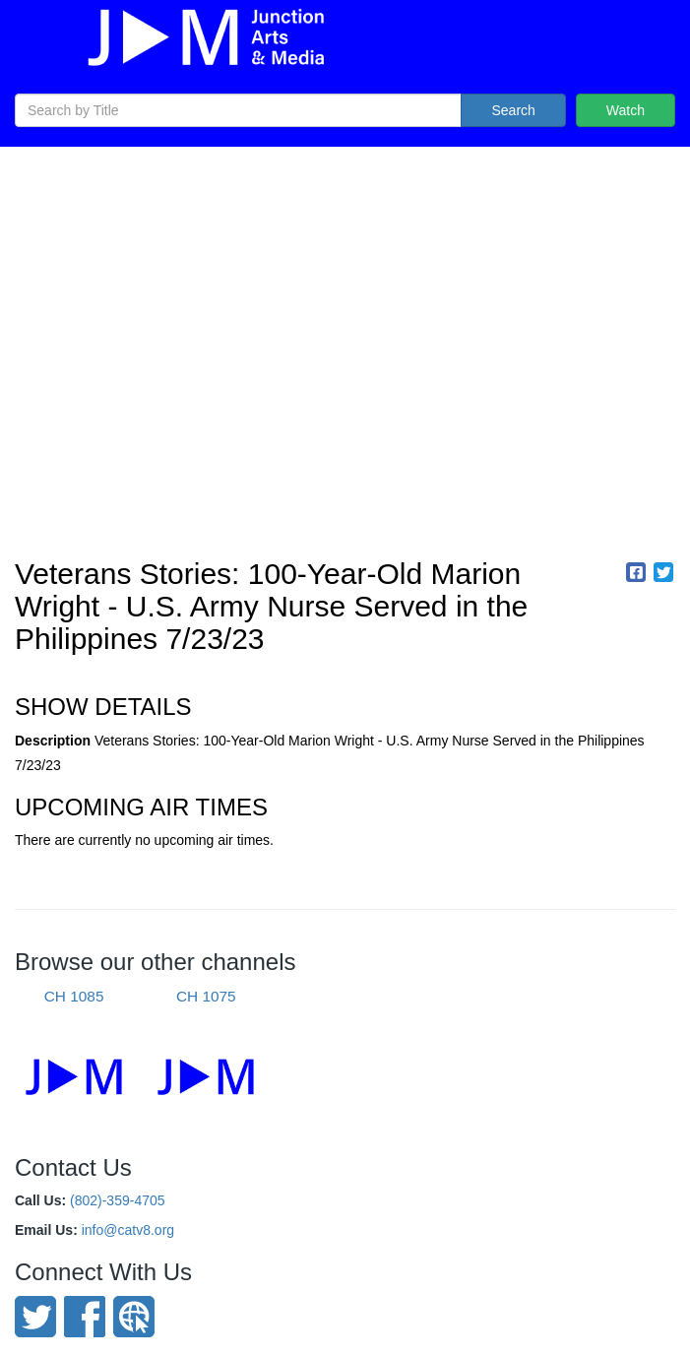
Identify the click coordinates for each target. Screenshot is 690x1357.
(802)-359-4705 (117, 1200)
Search (512, 110)
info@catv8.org (128, 1230)
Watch (625, 110)
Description (53, 740)
